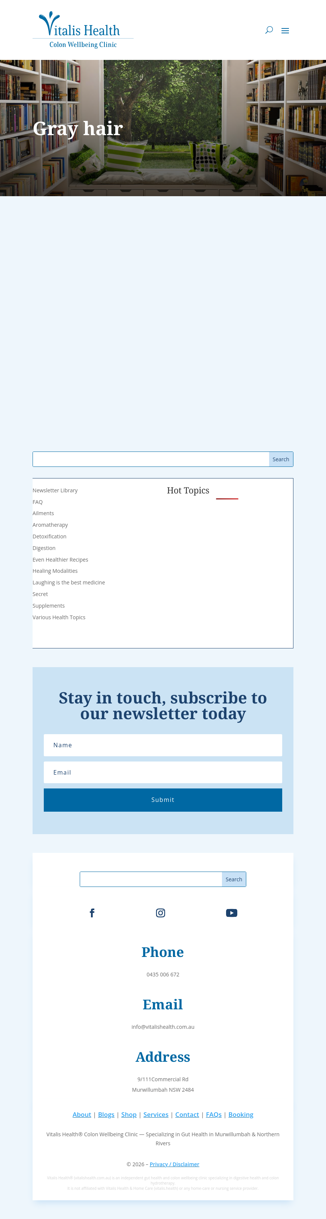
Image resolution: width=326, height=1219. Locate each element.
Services (155, 1114)
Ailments (43, 513)
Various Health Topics (59, 617)
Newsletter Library (55, 490)
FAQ (38, 501)
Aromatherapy (50, 524)
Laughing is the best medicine (69, 582)
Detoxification (50, 536)
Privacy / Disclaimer (174, 1164)
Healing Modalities (55, 570)
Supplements (49, 605)
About (82, 1114)
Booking (240, 1114)
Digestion (44, 547)
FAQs (214, 1114)
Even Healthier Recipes (60, 559)
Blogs (106, 1114)
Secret (40, 594)
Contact (187, 1114)
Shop (129, 1114)
